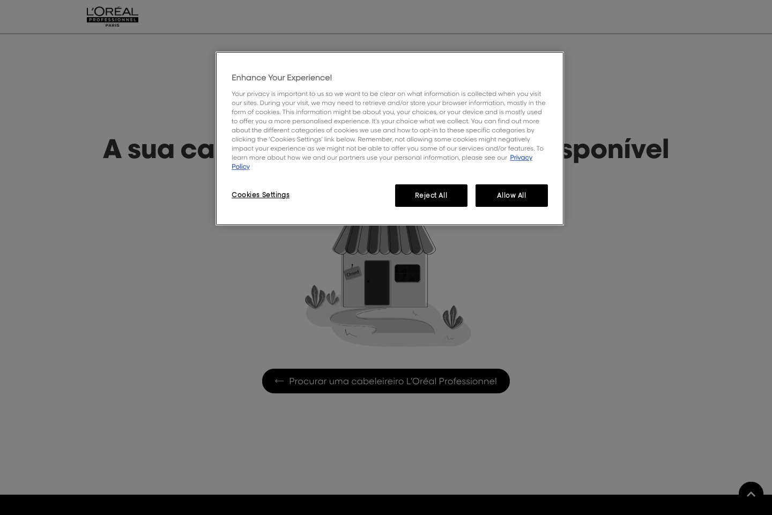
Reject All (431, 195)
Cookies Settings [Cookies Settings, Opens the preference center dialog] (261, 195)
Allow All (511, 195)
